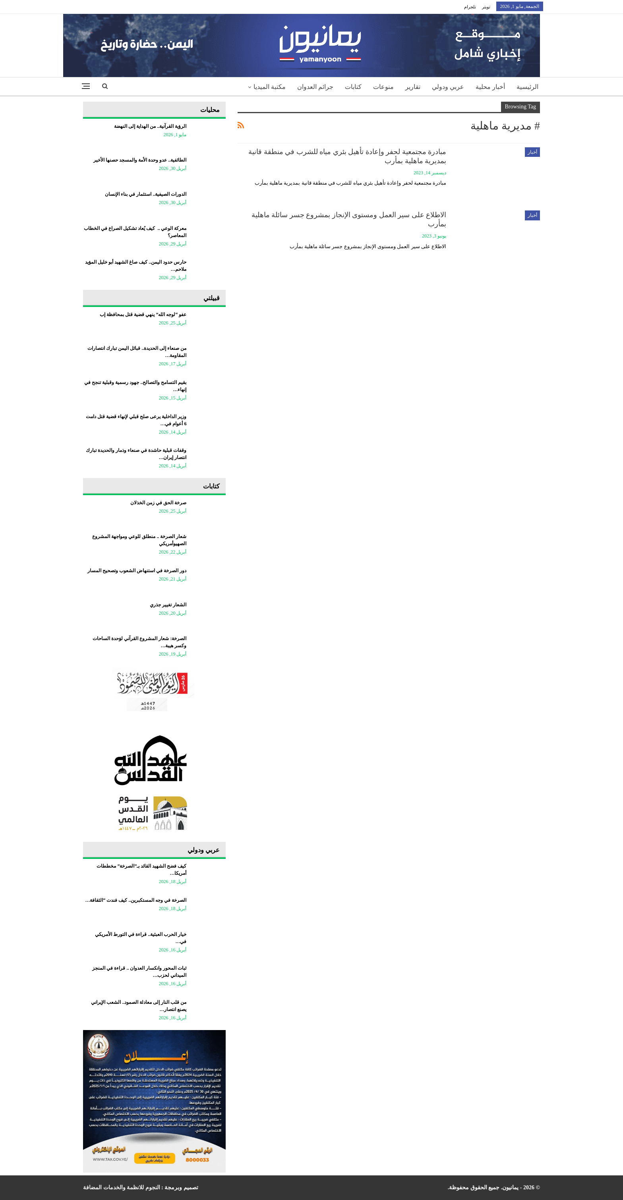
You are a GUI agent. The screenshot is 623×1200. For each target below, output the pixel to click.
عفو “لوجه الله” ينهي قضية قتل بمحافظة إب (143, 314)
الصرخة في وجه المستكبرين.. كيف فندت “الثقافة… (135, 900)
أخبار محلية (490, 86)
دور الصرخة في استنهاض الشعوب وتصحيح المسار (136, 570)
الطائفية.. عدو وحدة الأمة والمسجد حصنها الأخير (139, 160)
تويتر (486, 6)
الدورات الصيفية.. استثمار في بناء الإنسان (145, 194)
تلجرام (470, 6)
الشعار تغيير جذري (168, 605)
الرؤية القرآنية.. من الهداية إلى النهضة (150, 126)
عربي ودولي (448, 86)
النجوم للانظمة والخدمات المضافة (121, 1187)
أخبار (532, 152)
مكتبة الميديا (269, 86)
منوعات (383, 86)
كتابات (353, 86)
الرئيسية (527, 86)
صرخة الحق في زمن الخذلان (158, 502)
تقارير (412, 86)
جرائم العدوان (315, 86)
